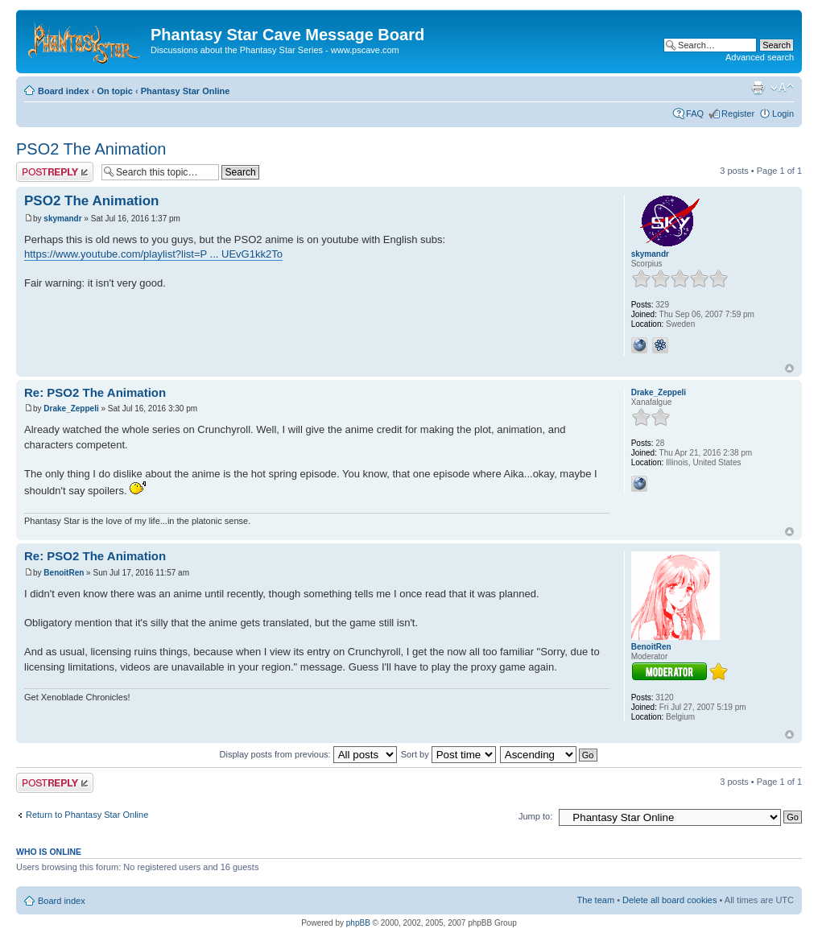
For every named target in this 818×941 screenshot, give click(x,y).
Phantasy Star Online (185, 91)
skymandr (62, 218)
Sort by (448, 754)
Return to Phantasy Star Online (87, 814)
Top (789, 368)
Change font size (782, 87)
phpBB (358, 922)
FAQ (695, 113)
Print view (757, 87)
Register (737, 113)
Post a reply (54, 172)
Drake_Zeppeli (70, 408)
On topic (115, 91)
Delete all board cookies (669, 900)
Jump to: (535, 816)
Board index (63, 91)
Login (783, 113)
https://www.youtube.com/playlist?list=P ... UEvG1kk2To (153, 254)
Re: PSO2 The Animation (95, 392)
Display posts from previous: (308, 754)
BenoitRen (63, 572)
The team (595, 900)
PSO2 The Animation (91, 149)
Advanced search (759, 57)
